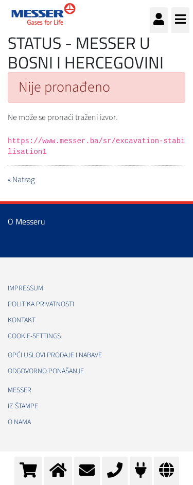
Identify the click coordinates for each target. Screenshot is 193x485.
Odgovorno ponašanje (46, 371)
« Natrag (21, 179)
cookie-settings (34, 336)
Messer (19, 390)
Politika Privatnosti (41, 304)
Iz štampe (23, 406)
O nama (19, 422)
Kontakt (22, 320)
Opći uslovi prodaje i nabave (55, 355)
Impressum (25, 288)
